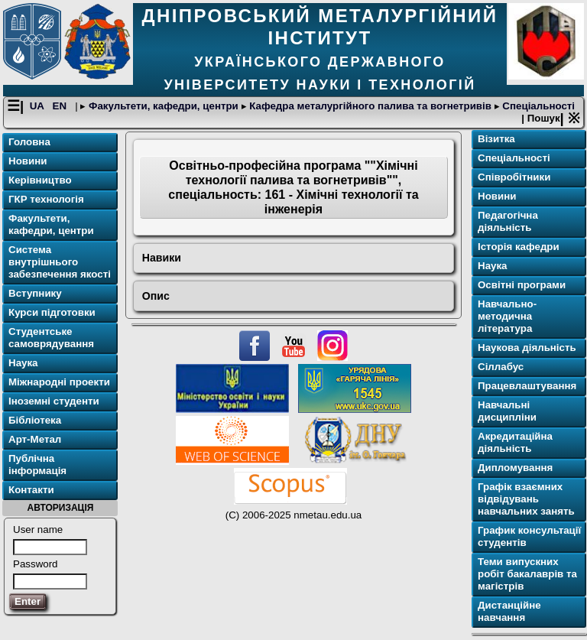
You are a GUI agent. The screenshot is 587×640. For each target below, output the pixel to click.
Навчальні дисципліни (507, 411)
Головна (29, 142)
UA (38, 106)
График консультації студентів (529, 536)
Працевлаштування (527, 385)
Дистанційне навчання (509, 611)
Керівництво (40, 180)
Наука (23, 363)
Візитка (496, 139)
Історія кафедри (518, 246)
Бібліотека (34, 420)
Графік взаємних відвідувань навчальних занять (526, 499)
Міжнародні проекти (59, 382)
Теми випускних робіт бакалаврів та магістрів (527, 574)
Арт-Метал (34, 439)
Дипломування (515, 467)
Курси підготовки (52, 312)
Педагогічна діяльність (508, 221)
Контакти (31, 489)
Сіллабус (501, 366)
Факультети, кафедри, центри (163, 106)
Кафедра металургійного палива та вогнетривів (371, 106)
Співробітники (514, 177)
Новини (27, 161)
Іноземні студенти (53, 401)
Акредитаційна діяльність (515, 442)
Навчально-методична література (507, 316)
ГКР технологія (46, 199)
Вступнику (35, 293)
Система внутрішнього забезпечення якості (59, 262)
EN (61, 106)
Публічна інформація (37, 464)
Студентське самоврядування (51, 337)
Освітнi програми (522, 285)
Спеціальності (537, 106)
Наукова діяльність (527, 347)
